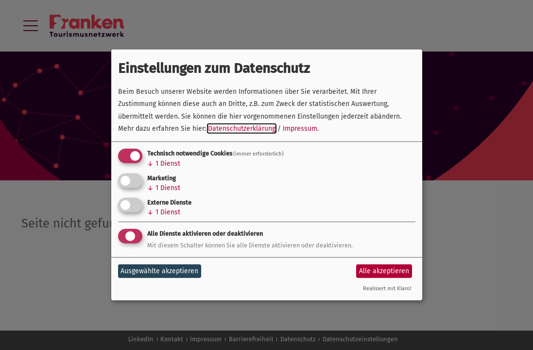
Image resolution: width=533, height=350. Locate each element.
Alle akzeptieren (384, 271)
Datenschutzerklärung (241, 128)
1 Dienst (163, 163)
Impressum (300, 128)
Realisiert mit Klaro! (387, 288)
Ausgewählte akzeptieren (159, 271)
